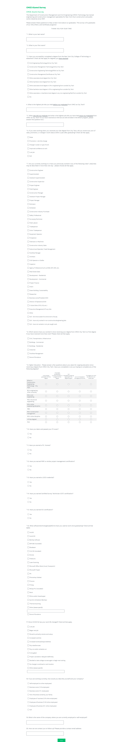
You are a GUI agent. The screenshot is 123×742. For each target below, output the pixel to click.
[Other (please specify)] (49, 595)
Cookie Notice (64, 738)
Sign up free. (69, 730)
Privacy (58, 738)
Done (61, 721)
